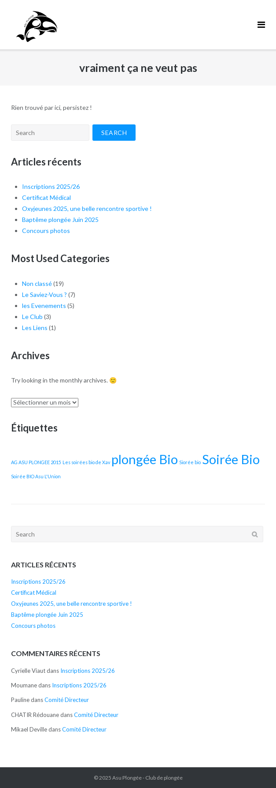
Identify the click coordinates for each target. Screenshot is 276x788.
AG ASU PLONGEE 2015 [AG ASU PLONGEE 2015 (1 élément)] (36, 462)
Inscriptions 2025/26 (51, 186)
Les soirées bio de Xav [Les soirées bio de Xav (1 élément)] (86, 462)
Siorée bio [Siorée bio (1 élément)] (190, 462)
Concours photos (46, 230)
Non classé (37, 283)
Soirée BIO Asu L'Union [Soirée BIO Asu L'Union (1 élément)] (36, 476)
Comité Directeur (66, 699)
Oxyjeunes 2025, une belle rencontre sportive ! (87, 208)
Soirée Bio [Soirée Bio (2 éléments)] (231, 459)
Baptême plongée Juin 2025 (60, 219)
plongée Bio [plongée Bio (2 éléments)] (144, 459)
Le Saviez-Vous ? (44, 294)
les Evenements (44, 305)
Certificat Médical (46, 197)
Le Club (32, 316)
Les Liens (35, 327)
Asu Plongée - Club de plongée (147, 777)
